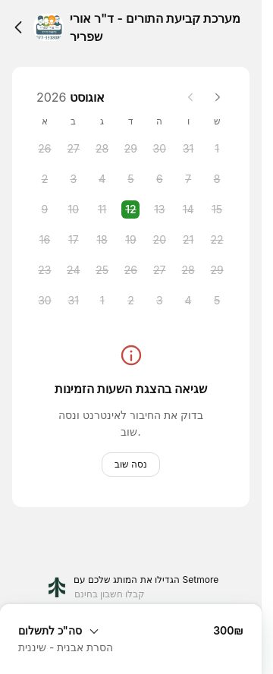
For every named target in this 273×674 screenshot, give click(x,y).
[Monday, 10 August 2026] (73, 209)
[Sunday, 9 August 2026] (45, 209)
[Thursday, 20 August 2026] (159, 240)
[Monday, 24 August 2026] (73, 270)
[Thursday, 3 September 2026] (159, 300)
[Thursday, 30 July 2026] (159, 149)
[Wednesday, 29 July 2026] (130, 149)
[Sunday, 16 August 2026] (45, 240)
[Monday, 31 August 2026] (73, 300)
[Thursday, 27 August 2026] (159, 270)
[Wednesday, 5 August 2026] (130, 179)
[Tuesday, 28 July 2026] (102, 149)
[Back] (18, 27)
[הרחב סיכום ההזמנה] (130, 630)
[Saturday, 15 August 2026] (217, 209)
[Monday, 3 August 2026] (73, 179)
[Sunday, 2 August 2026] (45, 179)
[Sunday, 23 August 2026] (45, 270)
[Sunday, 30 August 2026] (45, 300)
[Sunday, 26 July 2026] (45, 149)
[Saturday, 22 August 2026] (217, 240)
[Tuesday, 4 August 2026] (102, 179)
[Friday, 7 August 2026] (188, 179)
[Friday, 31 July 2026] (188, 149)
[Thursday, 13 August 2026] (159, 209)
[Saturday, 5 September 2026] (217, 300)
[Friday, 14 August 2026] (188, 209)
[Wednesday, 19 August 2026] (130, 240)
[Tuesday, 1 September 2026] (102, 300)
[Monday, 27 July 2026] (73, 149)
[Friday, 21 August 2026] (188, 240)
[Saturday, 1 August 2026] (217, 149)
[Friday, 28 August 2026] (188, 270)
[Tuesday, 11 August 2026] (102, 209)
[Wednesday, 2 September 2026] (130, 300)
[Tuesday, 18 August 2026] (102, 240)
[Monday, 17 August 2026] (73, 240)
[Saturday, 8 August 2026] (217, 179)
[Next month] (218, 97)
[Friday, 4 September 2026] (188, 300)
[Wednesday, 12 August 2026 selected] (130, 209)
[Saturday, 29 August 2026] (217, 270)
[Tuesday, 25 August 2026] (102, 270)
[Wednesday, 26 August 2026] (130, 270)
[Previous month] (190, 97)
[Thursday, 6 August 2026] (159, 179)
